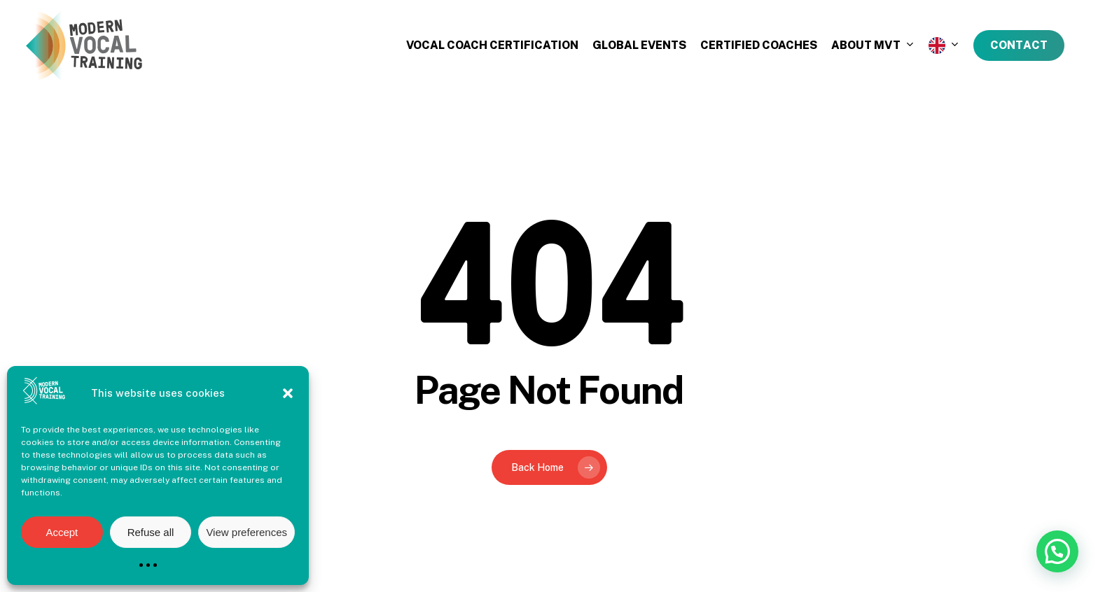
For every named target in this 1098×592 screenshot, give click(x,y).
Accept (62, 532)
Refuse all (150, 532)
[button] (288, 393)
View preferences (246, 532)
